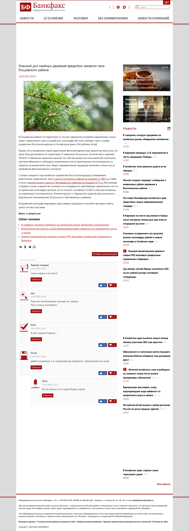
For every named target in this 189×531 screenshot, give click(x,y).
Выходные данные (27, 522)
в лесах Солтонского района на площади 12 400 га (81, 178)
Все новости (163, 484)
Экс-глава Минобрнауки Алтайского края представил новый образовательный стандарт (144, 202)
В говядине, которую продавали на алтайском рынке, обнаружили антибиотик (65, 224)
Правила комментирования (89, 522)
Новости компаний (153, 18)
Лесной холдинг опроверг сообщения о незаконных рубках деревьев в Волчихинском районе (144, 184)
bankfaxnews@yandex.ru (143, 500)
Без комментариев (113, 18)
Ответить (36, 279)
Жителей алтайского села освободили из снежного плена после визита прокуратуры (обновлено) (146, 373)
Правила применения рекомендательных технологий (127, 522)
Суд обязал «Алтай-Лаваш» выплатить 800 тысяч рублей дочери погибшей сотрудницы (146, 272)
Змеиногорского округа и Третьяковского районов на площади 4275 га (65, 182)
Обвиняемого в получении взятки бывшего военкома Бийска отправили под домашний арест (146, 355)
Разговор (81, 18)
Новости (27, 18)
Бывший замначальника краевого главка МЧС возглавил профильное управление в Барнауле (144, 255)
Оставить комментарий (105, 254)
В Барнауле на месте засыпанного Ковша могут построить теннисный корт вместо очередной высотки (145, 219)
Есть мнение (53, 18)
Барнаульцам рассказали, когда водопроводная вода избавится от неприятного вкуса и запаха (141, 391)
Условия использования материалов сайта (56, 522)
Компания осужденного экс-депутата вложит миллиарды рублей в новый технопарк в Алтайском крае (143, 237)
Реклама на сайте (160, 522)
